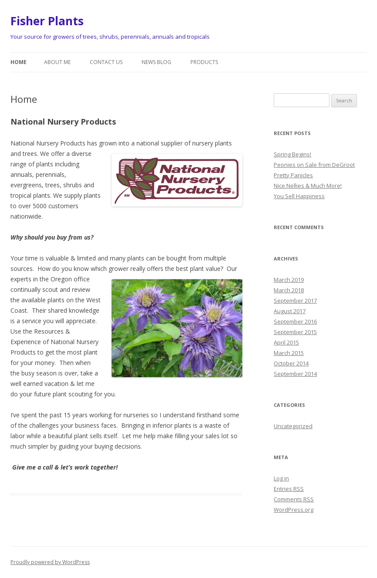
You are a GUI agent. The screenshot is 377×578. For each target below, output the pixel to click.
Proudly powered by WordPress (50, 562)
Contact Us (106, 62)
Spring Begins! (292, 154)
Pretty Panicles (293, 175)
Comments (294, 499)
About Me (57, 62)
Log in (281, 478)
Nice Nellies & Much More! (308, 185)
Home (18, 62)
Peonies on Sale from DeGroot (314, 165)
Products (204, 62)
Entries (289, 489)
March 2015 (289, 353)
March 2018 (289, 290)
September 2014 (295, 374)
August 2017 (290, 311)
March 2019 (289, 280)
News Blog (156, 62)
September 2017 (295, 300)
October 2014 (291, 363)
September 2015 (295, 332)
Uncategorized (293, 426)
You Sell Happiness (299, 196)
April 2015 (286, 342)
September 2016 (295, 321)
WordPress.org (293, 510)
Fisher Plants (47, 21)
